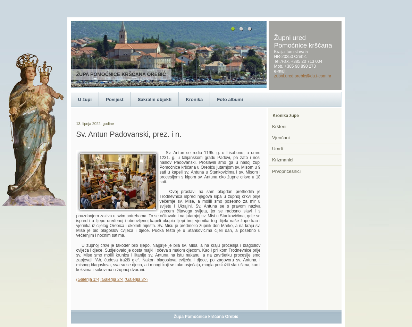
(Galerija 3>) (136, 279)
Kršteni (279, 126)
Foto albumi (230, 99)
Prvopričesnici (286, 171)
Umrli (277, 148)
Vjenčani (281, 137)
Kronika (194, 99)
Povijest (115, 99)
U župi (85, 99)
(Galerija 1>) (87, 279)
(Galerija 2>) (111, 279)
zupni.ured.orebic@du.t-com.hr (302, 76)
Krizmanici (282, 159)
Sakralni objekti (154, 99)
